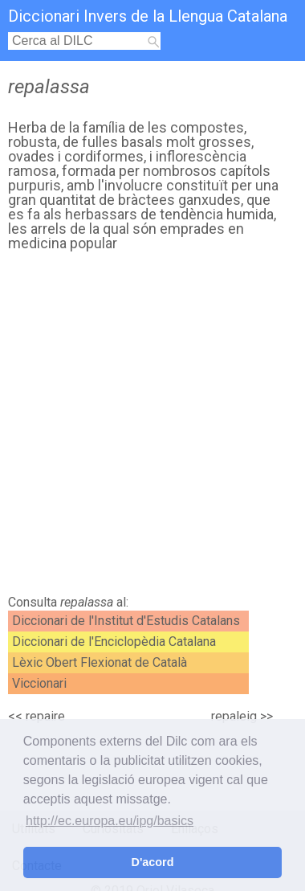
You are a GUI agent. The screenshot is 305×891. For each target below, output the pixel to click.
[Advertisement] (152, 427)
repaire (45, 716)
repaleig (234, 716)
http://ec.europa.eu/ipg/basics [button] (109, 821)
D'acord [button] (152, 862)
